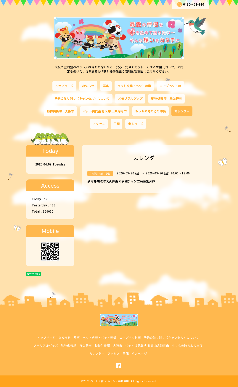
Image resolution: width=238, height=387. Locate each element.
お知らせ (88, 86)
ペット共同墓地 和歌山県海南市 (105, 111)
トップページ (64, 86)
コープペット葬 (170, 86)
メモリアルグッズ (130, 98)
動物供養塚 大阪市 (60, 111)
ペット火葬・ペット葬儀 (134, 86)
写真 (106, 86)
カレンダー (182, 111)
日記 (116, 124)
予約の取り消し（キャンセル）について (82, 98)
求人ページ (136, 124)
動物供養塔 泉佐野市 (166, 98)
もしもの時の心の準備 (150, 111)
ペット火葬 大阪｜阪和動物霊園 (109, 381)
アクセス (99, 124)
